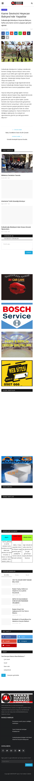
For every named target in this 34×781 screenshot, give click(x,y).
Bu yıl (27, 575)
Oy (3, 675)
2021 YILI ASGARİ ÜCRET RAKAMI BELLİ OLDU (22, 581)
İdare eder (7, 666)
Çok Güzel (7, 659)
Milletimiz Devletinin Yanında (10, 175)
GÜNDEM (4, 9)
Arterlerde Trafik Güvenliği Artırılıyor (13, 201)
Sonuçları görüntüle (13, 675)
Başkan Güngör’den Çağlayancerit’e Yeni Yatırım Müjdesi (20, 611)
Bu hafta (6, 575)
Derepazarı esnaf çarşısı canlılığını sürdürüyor (21, 722)
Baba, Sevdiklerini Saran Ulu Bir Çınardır (17, 132)
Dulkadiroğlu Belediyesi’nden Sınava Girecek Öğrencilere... (16, 228)
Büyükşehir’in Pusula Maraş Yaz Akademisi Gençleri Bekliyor (21, 620)
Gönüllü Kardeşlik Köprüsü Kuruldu (17, 139)
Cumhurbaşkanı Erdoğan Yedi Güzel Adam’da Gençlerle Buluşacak (22, 738)
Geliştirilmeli (7, 670)
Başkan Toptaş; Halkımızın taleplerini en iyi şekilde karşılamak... (20, 590)
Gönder (28, 252)
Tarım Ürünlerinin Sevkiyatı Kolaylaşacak (19, 730)
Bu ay (16, 575)
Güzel (5, 663)
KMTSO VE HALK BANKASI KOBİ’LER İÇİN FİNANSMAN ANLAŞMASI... (20, 601)
